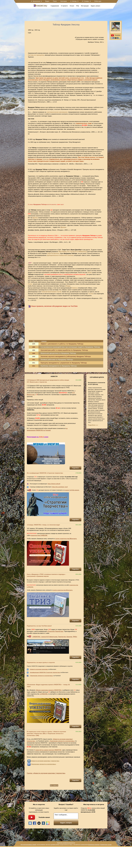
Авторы (74, 1)
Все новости (54, 785)
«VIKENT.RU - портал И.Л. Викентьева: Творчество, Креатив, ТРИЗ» (54, 636)
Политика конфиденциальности (66, 842)
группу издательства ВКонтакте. (66, 538)
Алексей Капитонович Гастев (51, 291)
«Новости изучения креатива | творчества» (45, 761)
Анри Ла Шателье (53, 253)
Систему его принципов (36, 55)
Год (34, 341)
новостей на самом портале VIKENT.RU (48, 750)
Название (44, 341)
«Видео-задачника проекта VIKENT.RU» (49, 690)
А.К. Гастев (71, 251)
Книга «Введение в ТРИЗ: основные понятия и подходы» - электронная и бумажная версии (46, 575)
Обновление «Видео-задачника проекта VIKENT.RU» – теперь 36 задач (48, 685)
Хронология (36, 1)
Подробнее (75, 468)
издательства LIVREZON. (39, 535)
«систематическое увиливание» (57, 112)
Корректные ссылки (105, 844)
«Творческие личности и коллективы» (41, 675)
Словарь (86, 1)
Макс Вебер (62, 251)
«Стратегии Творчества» (55, 631)
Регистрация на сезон (37, 437)
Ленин (89, 272)
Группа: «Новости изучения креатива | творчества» (46, 773)
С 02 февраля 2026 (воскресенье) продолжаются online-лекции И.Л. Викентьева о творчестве (48, 381)
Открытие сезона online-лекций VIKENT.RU (93, 810)
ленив (45, 159)
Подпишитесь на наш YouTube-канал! (39, 626)
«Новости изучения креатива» (39, 669)
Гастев (90, 293)
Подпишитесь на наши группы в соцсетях (41, 662)
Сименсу (75, 288)
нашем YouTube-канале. (72, 490)
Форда (68, 286)
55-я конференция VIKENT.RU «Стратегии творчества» (45, 473)
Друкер (35, 217)
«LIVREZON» (43, 694)
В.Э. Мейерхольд (81, 251)
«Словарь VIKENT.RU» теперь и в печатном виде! (43, 525)
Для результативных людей (28, 844)
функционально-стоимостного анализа (60, 255)
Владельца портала (93, 844)
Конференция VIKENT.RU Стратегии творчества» (45, 672)
